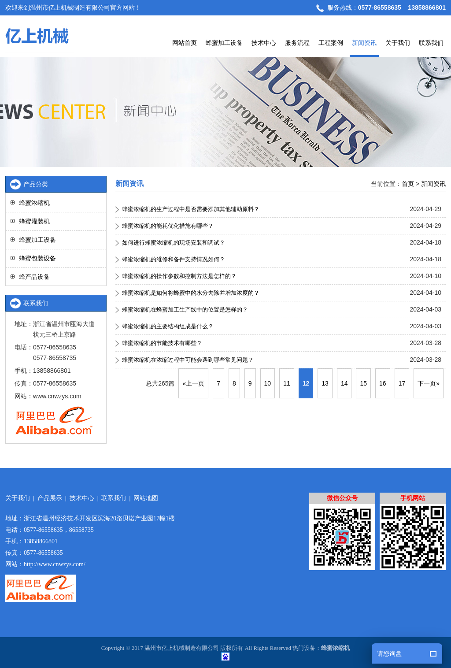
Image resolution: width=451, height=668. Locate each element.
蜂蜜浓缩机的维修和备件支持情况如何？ (173, 259)
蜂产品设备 (34, 276)
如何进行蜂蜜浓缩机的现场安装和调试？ (173, 242)
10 (267, 383)
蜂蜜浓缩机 (34, 202)
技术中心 (263, 42)
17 (402, 383)
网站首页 (184, 42)
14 (344, 383)
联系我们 (431, 42)
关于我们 (397, 42)
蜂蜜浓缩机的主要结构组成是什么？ (168, 326)
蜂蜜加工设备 (224, 42)
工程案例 (330, 42)
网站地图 (145, 498)
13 (325, 383)
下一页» (429, 383)
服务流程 (297, 42)
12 (306, 383)
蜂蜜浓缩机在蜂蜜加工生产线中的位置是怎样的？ (185, 309)
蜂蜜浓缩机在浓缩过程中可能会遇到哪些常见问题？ (188, 359)
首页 (408, 183)
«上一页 (193, 383)
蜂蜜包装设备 (37, 258)
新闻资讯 (364, 42)
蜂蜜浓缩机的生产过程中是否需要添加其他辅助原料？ (190, 209)
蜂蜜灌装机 (34, 221)
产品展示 (49, 498)
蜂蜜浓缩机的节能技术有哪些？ (162, 343)
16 (382, 383)
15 (363, 383)
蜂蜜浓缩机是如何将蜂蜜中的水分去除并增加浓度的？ (190, 292)
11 (286, 383)
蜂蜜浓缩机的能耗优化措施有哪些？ (168, 226)
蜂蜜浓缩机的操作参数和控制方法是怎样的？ (179, 276)
